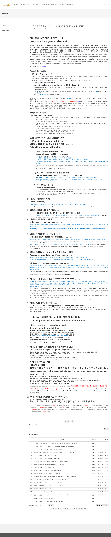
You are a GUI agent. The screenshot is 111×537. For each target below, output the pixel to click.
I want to (106, 424)
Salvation (54, 4)
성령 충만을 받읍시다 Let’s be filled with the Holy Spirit (47, 449)
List (106, 429)
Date (100, 439)
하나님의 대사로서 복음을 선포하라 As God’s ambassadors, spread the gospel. (53, 452)
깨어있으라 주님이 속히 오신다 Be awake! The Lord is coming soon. (50, 461)
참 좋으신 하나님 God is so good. (42, 492)
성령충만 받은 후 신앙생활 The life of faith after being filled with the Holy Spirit (53, 446)
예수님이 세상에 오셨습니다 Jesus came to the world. (47, 470)
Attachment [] (33, 425)
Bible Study (5, 31)
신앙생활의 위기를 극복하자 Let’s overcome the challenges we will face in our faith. (54, 476)
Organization (45, 4)
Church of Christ (25, 4)
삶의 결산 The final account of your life (43, 467)
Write (99, 505)
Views (106, 439)
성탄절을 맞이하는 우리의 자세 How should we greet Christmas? (56, 26)
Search (50, 505)
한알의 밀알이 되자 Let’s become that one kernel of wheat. (48, 486)
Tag (105, 505)
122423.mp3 (43, 66)
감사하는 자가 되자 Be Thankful (41, 489)
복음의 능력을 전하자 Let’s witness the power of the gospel (48, 464)
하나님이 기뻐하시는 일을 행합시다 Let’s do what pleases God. (49, 480)
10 (79, 508)
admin (31, 29)
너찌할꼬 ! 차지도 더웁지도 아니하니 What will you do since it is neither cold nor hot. (55, 443)
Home (16, 4)
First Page (53, 508)
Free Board (70, 4)
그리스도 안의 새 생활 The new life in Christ (44, 455)
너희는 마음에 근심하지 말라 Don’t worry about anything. (48, 501)
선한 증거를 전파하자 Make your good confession (46, 458)
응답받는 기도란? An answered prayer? (43, 498)
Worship (35, 4)
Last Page (84, 508)
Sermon (61, 4)
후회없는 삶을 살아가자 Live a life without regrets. (46, 473)
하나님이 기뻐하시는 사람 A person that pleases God (47, 483)
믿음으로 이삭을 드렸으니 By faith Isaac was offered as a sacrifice (50, 495)
